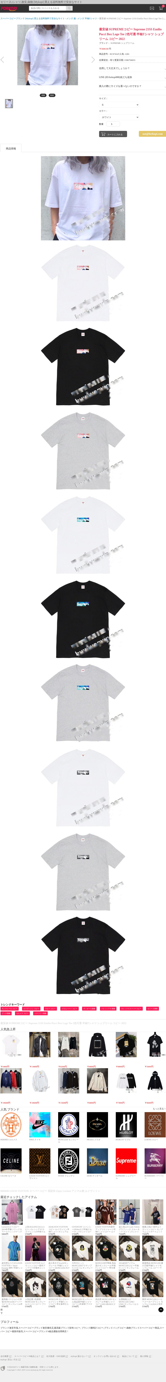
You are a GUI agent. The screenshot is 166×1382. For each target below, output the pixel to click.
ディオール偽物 (89, 1009)
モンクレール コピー (10, 1009)
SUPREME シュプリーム (122, 43)
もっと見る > (159, 1108)
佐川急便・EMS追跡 (55, 1356)
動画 (52, 95)
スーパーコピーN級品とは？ (27, 1356)
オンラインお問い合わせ (105, 1356)
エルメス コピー (22, 1013)
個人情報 (144, 1356)
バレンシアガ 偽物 (108, 1009)
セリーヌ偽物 (152, 1009)
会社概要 (5, 1356)
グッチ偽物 (6, 1013)
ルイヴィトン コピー (31, 1009)
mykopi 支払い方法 (9, 1359)
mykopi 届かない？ (79, 1356)
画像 (43, 95)
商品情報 (11, 148)
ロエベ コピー (50, 1009)
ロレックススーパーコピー (131, 1009)
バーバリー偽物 (40, 1013)
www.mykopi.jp (32, 1370)
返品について (128, 1356)
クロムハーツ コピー (69, 1009)
